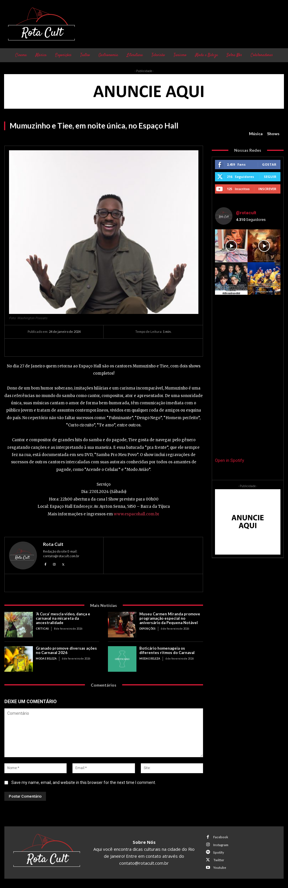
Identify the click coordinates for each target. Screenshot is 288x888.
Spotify (218, 852)
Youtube (219, 867)
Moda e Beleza (46, 658)
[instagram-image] (231, 245)
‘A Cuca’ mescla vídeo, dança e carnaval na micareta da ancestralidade (63, 618)
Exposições (147, 628)
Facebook (220, 837)
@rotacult (246, 212)
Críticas (42, 628)
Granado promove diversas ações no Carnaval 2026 (66, 650)
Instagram (220, 845)
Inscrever (267, 189)
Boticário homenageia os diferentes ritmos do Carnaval (167, 650)
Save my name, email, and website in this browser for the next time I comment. (83, 782)
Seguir (270, 176)
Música (256, 134)
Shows (273, 134)
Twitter (218, 860)
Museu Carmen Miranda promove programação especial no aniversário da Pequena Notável (169, 618)
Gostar (269, 164)
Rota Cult (53, 544)
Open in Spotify (229, 460)
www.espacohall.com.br (136, 514)
